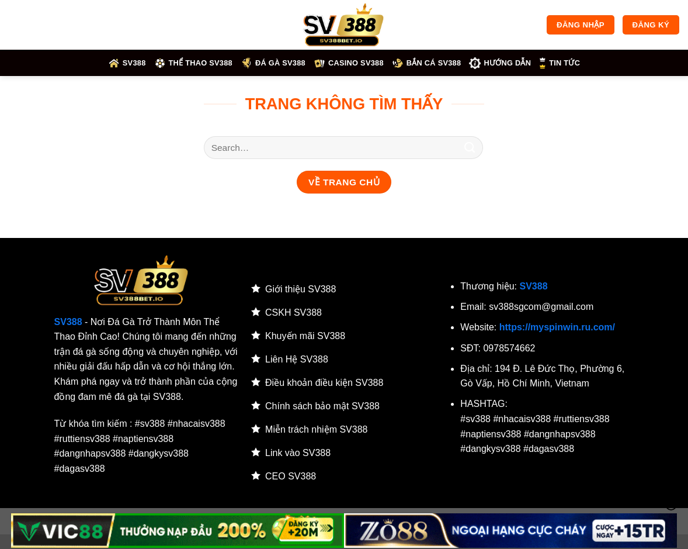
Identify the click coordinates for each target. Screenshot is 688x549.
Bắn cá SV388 (426, 63)
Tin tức (559, 63)
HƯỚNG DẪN (500, 63)
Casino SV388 (349, 63)
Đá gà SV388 (273, 63)
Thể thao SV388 (193, 63)
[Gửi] (470, 147)
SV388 (127, 63)
